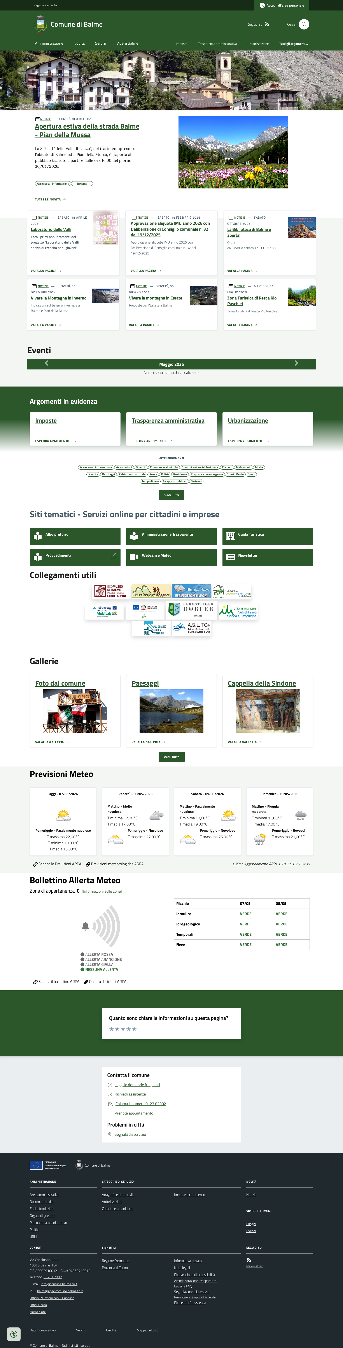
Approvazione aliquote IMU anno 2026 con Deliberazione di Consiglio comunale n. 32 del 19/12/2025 (170, 229)
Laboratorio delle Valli (51, 229)
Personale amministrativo (48, 1222)
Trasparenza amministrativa (217, 43)
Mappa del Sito (147, 1330)
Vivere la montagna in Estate (155, 298)
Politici (34, 1229)
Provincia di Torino (115, 1267)
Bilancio (141, 467)
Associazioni (124, 467)
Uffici (33, 1236)
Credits (111, 1330)
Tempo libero (150, 481)
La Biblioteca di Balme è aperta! (249, 232)
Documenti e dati (42, 1201)
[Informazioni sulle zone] (102, 891)
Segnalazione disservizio (191, 1291)
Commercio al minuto (164, 467)
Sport (251, 474)
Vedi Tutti (171, 495)
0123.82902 (53, 1277)
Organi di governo (42, 1215)
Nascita (93, 474)
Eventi (251, 1230)
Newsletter (254, 1266)
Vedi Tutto (171, 756)
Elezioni (227, 467)
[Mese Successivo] (296, 363)
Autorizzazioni (112, 1201)
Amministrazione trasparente (195, 1280)
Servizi (100, 43)
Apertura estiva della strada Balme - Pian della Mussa (87, 130)
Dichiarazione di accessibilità (194, 1274)
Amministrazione (49, 43)
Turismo (196, 481)
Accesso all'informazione (96, 467)
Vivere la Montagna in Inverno (59, 298)
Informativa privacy (188, 1260)
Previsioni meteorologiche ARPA (115, 864)
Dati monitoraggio (43, 1330)
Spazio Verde (235, 474)
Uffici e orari (38, 1305)
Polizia (165, 474)
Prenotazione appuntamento (195, 1297)
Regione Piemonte (45, 5)
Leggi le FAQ (183, 1286)
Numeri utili (38, 1312)
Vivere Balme (127, 43)
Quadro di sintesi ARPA (105, 981)
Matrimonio (243, 467)
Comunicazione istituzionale (200, 467)
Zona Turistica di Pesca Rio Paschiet (252, 301)
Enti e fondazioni (42, 1208)
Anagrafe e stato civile (118, 1194)
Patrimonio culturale (132, 474)
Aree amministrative (44, 1194)
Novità (79, 43)
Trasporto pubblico (175, 481)
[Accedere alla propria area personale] (281, 5)
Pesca (153, 474)
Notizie (251, 1194)
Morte (259, 467)
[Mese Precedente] (46, 363)
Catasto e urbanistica (117, 1208)
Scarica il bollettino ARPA (56, 981)
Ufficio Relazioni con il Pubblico (52, 1298)
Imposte (181, 43)
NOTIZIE (45, 119)
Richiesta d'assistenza (190, 1302)
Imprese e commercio (189, 1194)
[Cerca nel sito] (302, 24)
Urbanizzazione (258, 43)
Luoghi (251, 1223)
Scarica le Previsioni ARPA (57, 864)
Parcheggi (108, 474)
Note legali (182, 1267)
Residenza (180, 474)
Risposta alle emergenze (207, 474)
